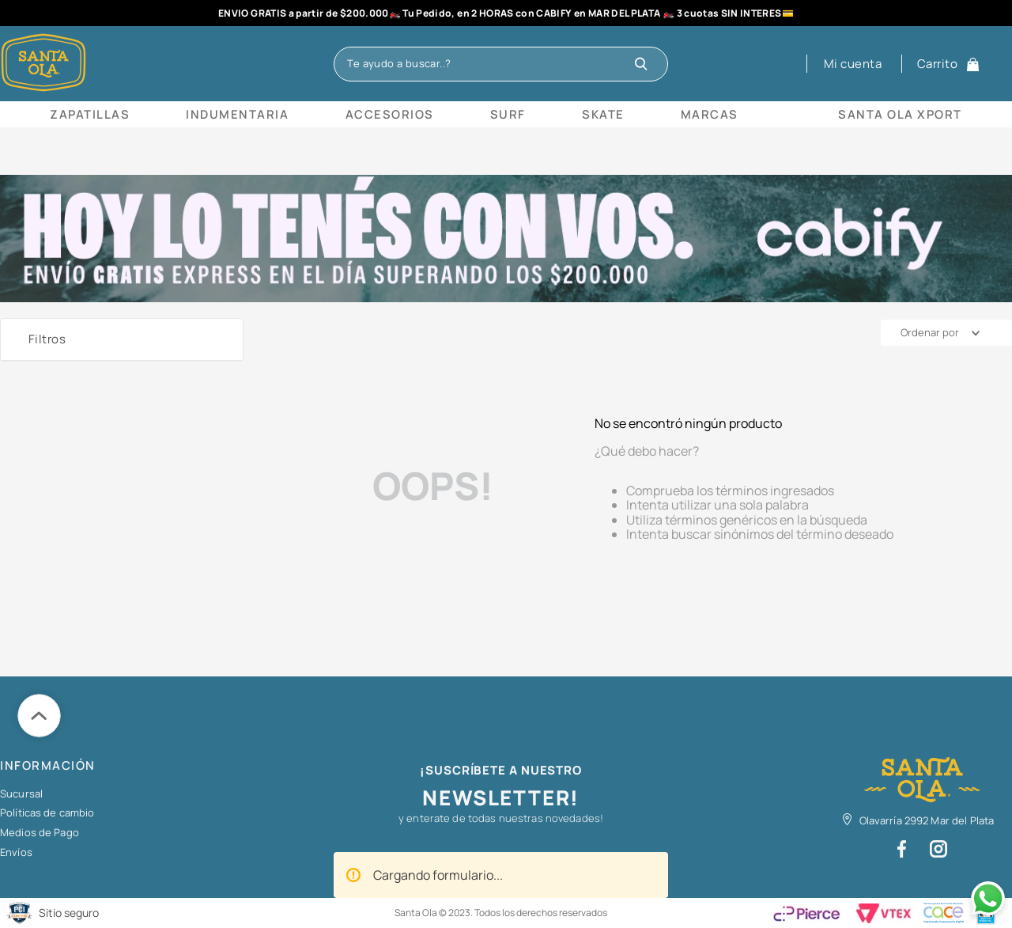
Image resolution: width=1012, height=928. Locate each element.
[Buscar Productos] (645, 64)
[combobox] (500, 64)
